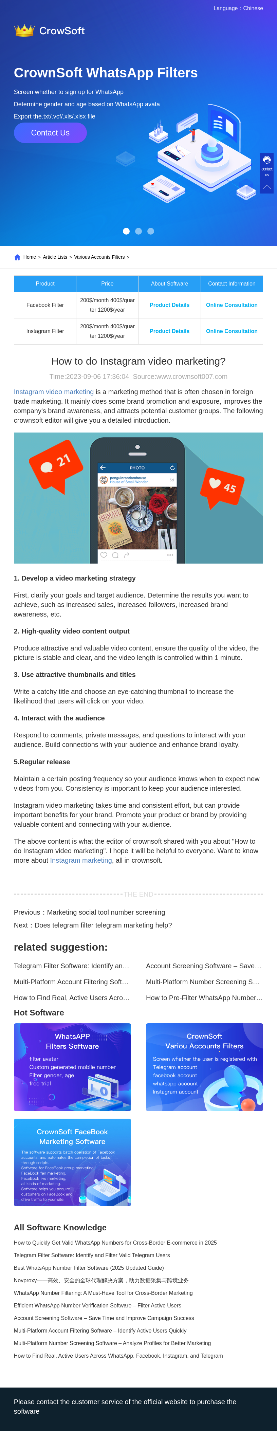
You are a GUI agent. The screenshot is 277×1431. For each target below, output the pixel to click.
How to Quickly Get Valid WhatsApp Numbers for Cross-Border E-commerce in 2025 (115, 1243)
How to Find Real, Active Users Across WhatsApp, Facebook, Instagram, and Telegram (72, 998)
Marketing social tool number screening (106, 912)
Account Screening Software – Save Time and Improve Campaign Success (204, 966)
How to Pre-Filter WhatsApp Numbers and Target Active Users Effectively (204, 998)
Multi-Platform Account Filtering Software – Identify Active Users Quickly (72, 982)
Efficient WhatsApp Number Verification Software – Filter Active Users (97, 1305)
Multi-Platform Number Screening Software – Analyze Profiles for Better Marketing (204, 982)
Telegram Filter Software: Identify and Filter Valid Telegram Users (72, 966)
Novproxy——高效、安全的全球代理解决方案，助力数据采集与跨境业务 (101, 1280)
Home (29, 257)
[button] (126, 231)
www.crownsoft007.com (191, 376)
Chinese (253, 8)
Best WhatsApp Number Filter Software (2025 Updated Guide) (89, 1268)
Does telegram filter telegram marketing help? (103, 925)
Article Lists (55, 257)
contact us (266, 172)
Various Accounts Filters (99, 257)
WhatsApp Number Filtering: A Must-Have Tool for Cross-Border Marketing (103, 1293)
